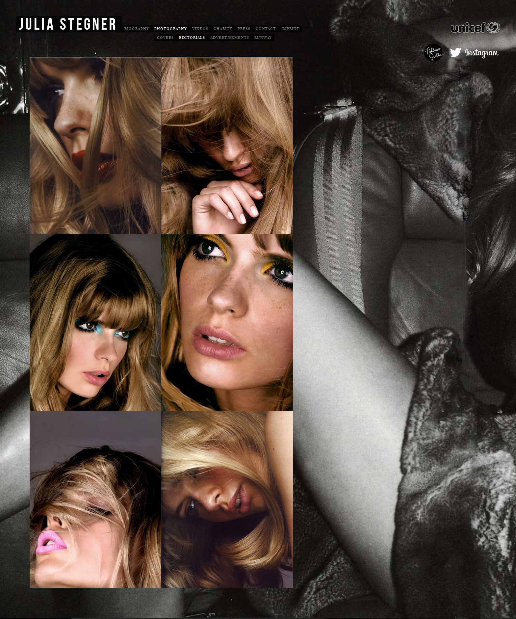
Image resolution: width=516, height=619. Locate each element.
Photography (170, 29)
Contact (266, 29)
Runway (263, 38)
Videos (200, 29)
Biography (136, 29)
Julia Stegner (68, 25)
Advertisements (229, 38)
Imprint (290, 29)
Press (244, 29)
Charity (223, 29)
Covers (165, 38)
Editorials (192, 38)
